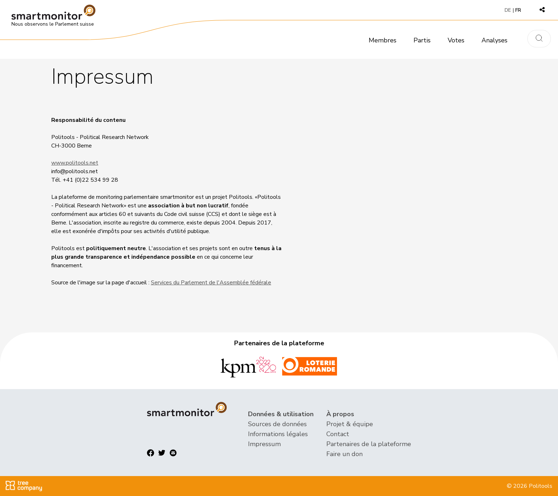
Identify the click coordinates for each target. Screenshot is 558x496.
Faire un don (344, 454)
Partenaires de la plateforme (368, 444)
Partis (422, 40)
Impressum (264, 444)
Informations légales (278, 434)
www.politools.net (74, 163)
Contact (337, 434)
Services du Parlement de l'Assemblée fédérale (211, 282)
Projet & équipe (349, 424)
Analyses (494, 40)
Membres (382, 40)
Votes (456, 40)
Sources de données (277, 424)
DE (508, 10)
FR (518, 10)
